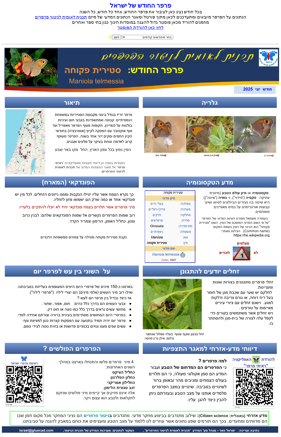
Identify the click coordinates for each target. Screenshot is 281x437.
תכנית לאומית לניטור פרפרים (61, 17)
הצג (116, 37)
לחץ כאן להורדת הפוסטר (140, 27)
